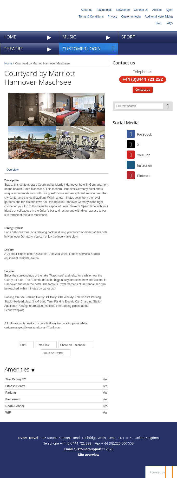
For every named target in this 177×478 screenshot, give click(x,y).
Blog (159, 23)
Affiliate (157, 10)
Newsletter (123, 10)
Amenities (17, 369)
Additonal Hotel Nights (159, 16)
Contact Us (141, 10)
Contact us (142, 90)
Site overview (88, 455)
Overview (13, 169)
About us (86, 10)
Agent (169, 10)
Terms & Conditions (91, 16)
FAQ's (169, 23)
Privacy (112, 16)
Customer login (131, 16)
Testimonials (104, 10)
